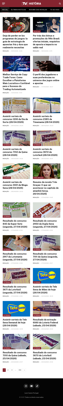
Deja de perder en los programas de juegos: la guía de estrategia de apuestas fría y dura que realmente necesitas (15, 41)
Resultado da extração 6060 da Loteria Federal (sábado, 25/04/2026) (45, 322)
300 (20, 370)
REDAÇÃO (6, 51)
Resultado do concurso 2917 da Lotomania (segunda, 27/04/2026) (15, 257)
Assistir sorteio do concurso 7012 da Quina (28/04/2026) (15, 152)
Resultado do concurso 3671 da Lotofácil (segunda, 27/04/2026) (15, 289)
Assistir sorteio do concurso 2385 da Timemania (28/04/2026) (46, 119)
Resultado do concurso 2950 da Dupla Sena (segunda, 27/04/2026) (45, 224)
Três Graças (38, 177)
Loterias (7, 112)
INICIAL (5, 10)
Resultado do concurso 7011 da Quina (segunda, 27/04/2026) (45, 257)
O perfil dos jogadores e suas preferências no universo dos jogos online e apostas (46, 79)
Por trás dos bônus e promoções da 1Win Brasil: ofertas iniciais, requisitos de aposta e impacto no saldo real (46, 41)
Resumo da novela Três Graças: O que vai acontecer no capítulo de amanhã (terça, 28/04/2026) (46, 188)
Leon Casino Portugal (32, 393)
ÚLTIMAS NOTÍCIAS (18, 10)
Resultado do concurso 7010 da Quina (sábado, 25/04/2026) (15, 355)
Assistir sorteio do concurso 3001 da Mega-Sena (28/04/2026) (15, 185)
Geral (6, 70)
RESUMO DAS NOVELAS (38, 10)
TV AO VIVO (54, 10)
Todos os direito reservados (34, 397)
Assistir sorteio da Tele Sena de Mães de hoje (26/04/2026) (45, 289)
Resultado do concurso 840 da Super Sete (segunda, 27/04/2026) (15, 224)
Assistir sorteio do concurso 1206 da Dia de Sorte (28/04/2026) (15, 119)
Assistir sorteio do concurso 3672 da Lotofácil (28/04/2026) (45, 152)
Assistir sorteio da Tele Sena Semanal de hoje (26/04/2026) (15, 322)
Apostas (7, 31)
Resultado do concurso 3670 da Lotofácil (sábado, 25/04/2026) (45, 355)
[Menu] (3, 3)
